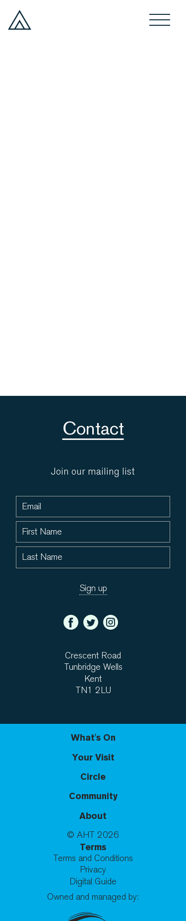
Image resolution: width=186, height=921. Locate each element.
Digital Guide (93, 881)
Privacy (93, 870)
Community (93, 796)
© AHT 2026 (93, 835)
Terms (93, 847)
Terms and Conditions (93, 858)
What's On (93, 737)
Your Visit (93, 757)
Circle (93, 776)
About (93, 816)
